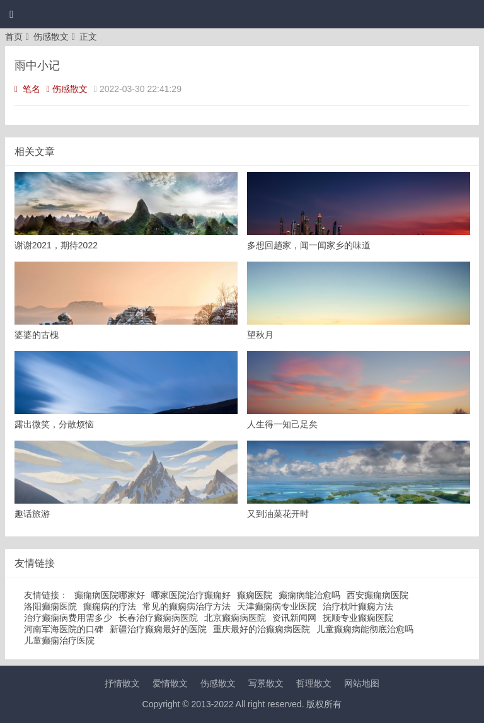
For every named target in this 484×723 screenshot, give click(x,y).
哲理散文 (313, 683)
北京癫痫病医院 (235, 618)
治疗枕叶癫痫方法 (358, 606)
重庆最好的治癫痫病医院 (261, 629)
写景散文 (266, 683)
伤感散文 (51, 37)
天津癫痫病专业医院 (276, 606)
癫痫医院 (254, 595)
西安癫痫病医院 (377, 595)
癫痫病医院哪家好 (109, 595)
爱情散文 (170, 683)
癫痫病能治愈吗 (309, 595)
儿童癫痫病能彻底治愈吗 (364, 629)
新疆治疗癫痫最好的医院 (158, 629)
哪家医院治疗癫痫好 (191, 595)
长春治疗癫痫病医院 (158, 618)
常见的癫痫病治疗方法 (186, 606)
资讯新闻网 (294, 618)
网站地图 (361, 683)
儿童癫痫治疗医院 (59, 640)
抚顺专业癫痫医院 (358, 618)
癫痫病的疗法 (109, 606)
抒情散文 (122, 683)
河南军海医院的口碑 (63, 629)
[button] (11, 14)
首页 (14, 37)
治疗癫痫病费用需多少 (68, 618)
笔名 (27, 89)
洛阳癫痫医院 (50, 606)
